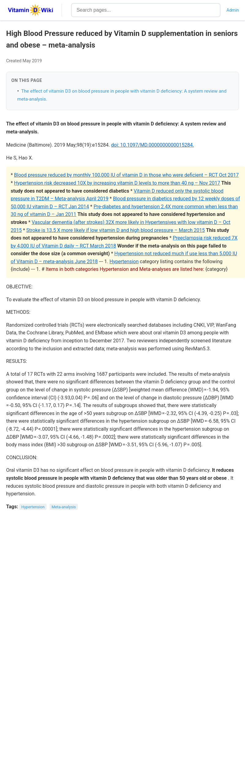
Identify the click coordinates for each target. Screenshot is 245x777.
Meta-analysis (64, 507)
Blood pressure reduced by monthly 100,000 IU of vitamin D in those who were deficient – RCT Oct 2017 (126, 175)
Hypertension (124, 261)
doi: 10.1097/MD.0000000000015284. (152, 145)
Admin (233, 10)
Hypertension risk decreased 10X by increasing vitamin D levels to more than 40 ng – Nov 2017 (117, 183)
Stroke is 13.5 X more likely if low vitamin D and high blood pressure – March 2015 (115, 230)
